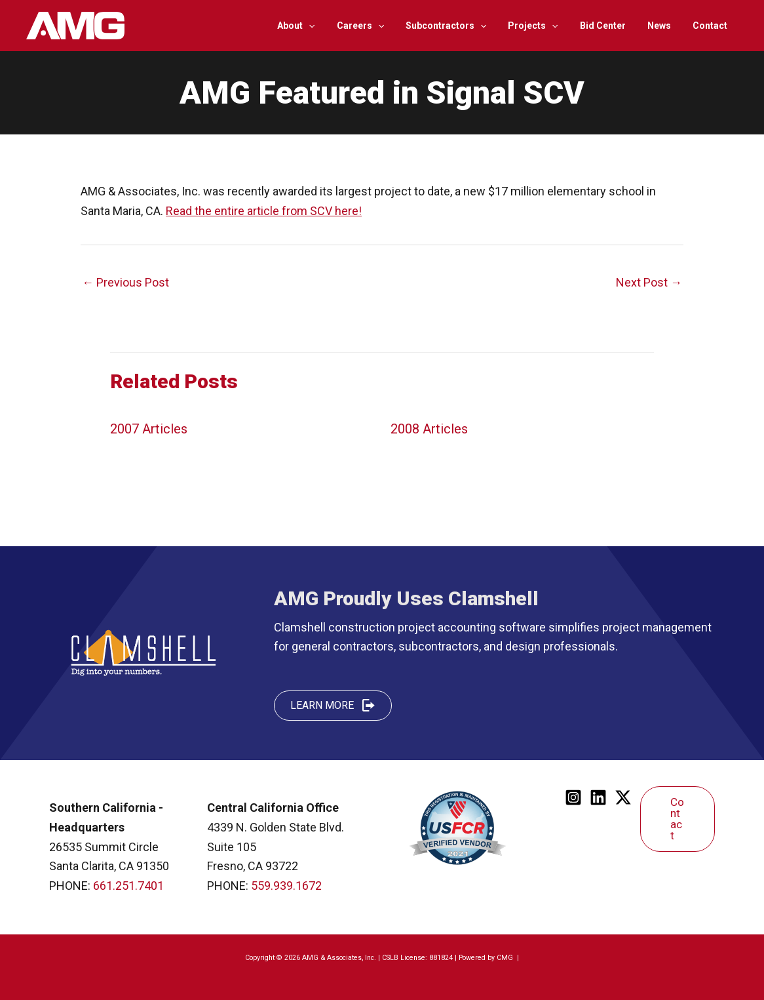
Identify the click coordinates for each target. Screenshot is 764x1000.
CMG (506, 957)
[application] (329, 26)
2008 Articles (429, 429)
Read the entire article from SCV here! (264, 211)
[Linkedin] (598, 797)
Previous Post (125, 282)
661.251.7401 (128, 885)
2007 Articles (148, 429)
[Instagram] (573, 797)
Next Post (649, 282)
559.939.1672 (286, 885)
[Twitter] (623, 797)
